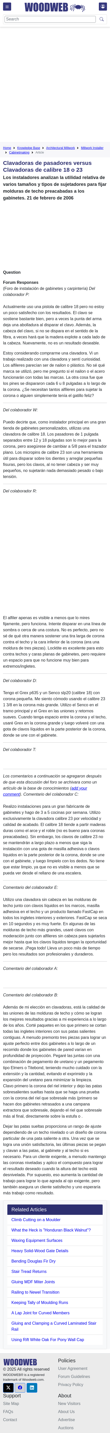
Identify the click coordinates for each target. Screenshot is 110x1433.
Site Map (11, 1403)
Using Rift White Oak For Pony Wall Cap (47, 1340)
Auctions (66, 1428)
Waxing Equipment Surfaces (36, 1240)
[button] (8, 1388)
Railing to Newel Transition (35, 1292)
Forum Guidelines (74, 1376)
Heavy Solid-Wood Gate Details (39, 1251)
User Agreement (72, 1368)
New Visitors (69, 1403)
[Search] (50, 19)
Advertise (66, 1420)
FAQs (8, 1412)
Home (7, 148)
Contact (10, 1420)
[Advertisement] (55, 85)
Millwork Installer (92, 148)
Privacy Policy (70, 1384)
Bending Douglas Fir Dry (33, 1261)
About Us (66, 1412)
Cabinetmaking (19, 152)
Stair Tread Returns (29, 1271)
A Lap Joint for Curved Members (40, 1313)
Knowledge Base (28, 148)
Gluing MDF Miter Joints (33, 1282)
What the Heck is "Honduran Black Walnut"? (51, 1230)
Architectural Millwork (60, 148)
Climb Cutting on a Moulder (36, 1220)
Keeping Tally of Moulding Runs (39, 1302)
